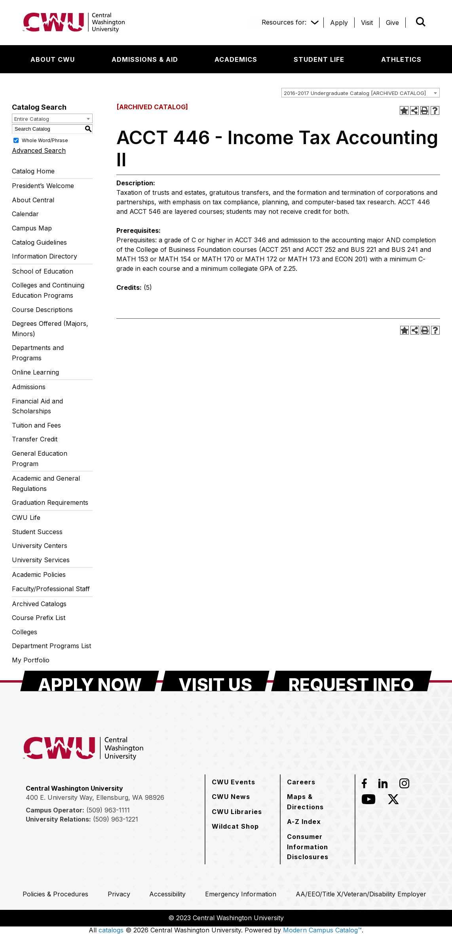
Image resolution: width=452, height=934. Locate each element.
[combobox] (360, 92)
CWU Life (26, 517)
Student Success (37, 532)
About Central (33, 200)
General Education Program (39, 458)
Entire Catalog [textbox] (31, 119)
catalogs (111, 930)
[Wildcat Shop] (235, 826)
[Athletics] (401, 59)
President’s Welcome (43, 186)
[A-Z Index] (304, 821)
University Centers (39, 546)
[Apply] (339, 22)
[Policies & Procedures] (55, 894)
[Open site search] (420, 21)
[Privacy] (118, 894)
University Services (41, 560)
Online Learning (35, 372)
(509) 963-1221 (115, 819)
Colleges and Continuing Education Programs (48, 290)
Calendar (25, 214)
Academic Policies (39, 574)
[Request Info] (351, 681)
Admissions (29, 387)
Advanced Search (39, 150)
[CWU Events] (233, 782)
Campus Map (32, 228)
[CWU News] (231, 796)
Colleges (24, 632)
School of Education (42, 271)
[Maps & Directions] (317, 801)
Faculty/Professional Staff (51, 589)
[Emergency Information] (240, 894)
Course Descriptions (42, 310)
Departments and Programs (38, 353)
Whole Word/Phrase (45, 140)
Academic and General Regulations (46, 483)
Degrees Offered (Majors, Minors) (50, 329)
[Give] (392, 22)
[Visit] (367, 22)
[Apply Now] (90, 681)
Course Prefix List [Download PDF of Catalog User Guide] (38, 618)
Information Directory (44, 256)
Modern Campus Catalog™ (322, 930)
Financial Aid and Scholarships (37, 406)
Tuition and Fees (36, 425)
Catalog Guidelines (39, 242)
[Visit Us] (215, 681)
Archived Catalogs (39, 604)
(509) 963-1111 (108, 810)
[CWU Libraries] (237, 812)
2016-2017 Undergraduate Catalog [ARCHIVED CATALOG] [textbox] (355, 93)
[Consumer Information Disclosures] (317, 846)
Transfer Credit (34, 439)
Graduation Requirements (50, 502)
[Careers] (301, 782)
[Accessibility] (167, 894)
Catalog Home (33, 171)
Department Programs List (51, 646)
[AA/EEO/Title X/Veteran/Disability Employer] (360, 894)
